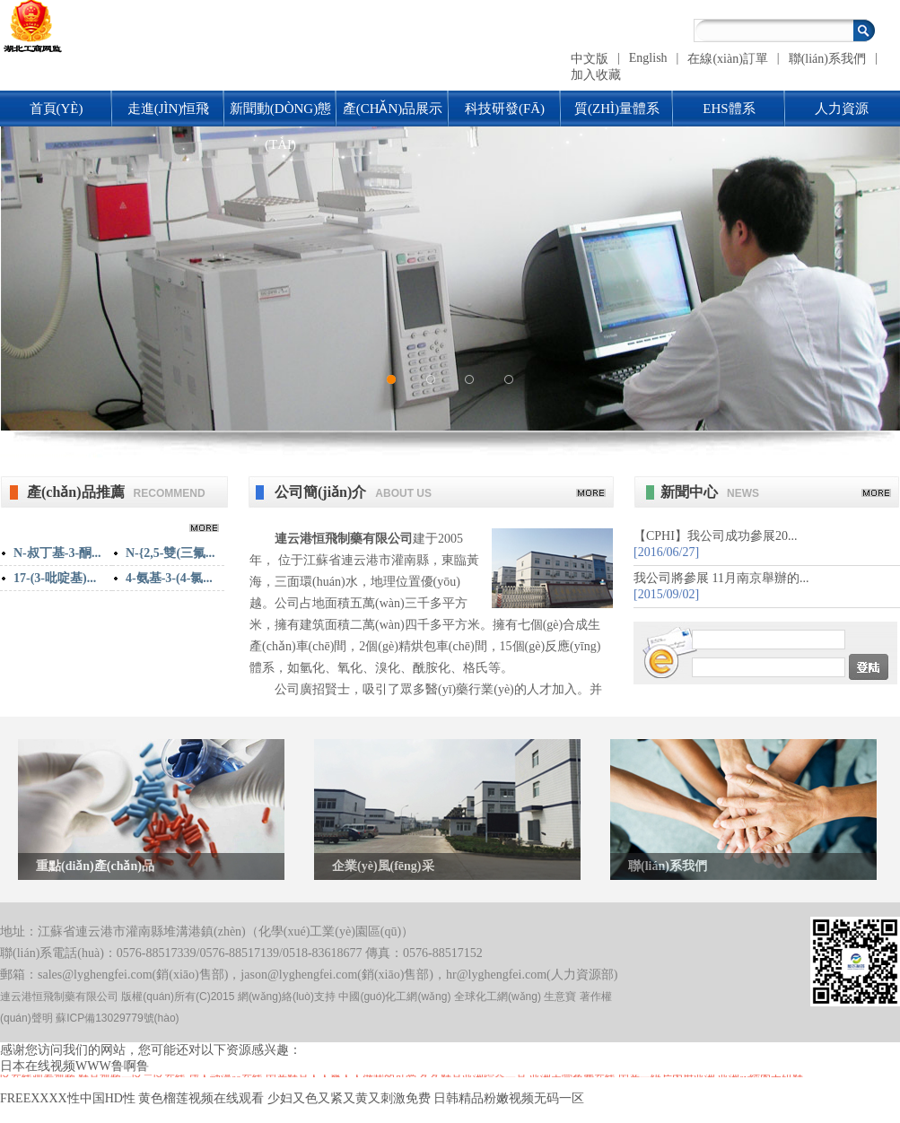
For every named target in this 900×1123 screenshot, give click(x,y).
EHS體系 (729, 108)
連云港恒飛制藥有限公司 (344, 538)
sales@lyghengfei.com (95, 974)
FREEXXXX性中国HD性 (67, 1098)
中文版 (589, 58)
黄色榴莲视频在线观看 (201, 1098)
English (648, 58)
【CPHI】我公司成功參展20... (715, 536)
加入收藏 (596, 75)
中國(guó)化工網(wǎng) (394, 996)
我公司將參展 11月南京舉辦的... (720, 578)
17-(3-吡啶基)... (54, 578)
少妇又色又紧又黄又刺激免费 (349, 1098)
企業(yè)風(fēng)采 (383, 866)
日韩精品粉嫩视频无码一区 (508, 1098)
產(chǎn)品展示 (393, 108)
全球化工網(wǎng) (497, 996)
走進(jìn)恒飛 (168, 108)
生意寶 (560, 996)
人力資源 (842, 108)
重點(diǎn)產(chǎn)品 (95, 866)
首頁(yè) (56, 108)
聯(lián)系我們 (827, 58)
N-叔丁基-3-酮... (57, 553)
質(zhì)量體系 (617, 108)
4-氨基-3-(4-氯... (169, 578)
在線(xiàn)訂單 (727, 58)
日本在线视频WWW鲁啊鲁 (74, 1066)
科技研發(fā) (505, 108)
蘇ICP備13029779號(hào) (117, 1018)
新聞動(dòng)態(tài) (280, 113)
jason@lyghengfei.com (298, 974)
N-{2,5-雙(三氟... (170, 553)
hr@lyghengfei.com (496, 974)
